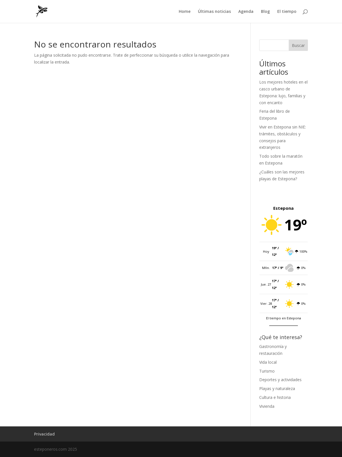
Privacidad (44, 434)
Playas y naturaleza (277, 388)
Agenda (245, 11)
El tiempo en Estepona (283, 318)
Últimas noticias (214, 11)
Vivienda (266, 406)
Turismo (267, 371)
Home (184, 11)
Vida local (268, 362)
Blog (265, 11)
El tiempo (286, 11)
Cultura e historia (275, 397)
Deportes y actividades (280, 379)
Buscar (298, 45)
